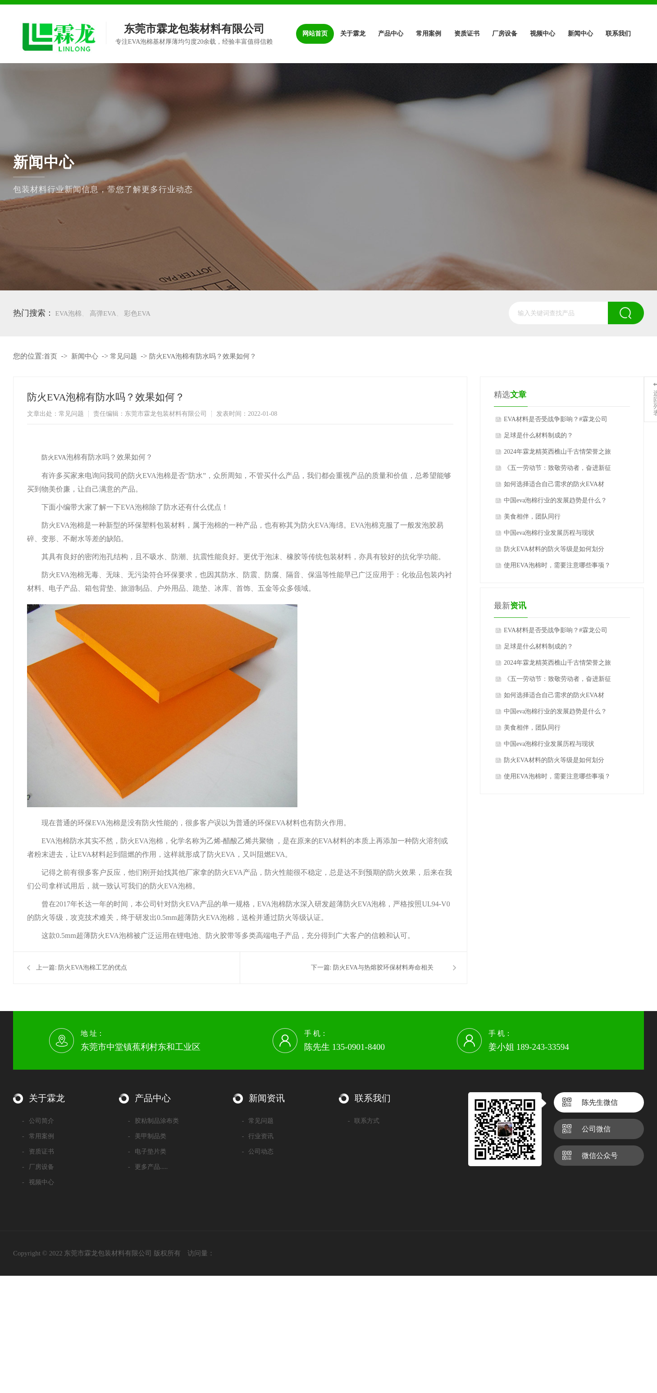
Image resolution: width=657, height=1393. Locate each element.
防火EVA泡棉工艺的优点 (92, 967)
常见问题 (123, 356)
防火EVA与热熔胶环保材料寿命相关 (383, 967)
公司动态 (258, 1151)
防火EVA (53, 457)
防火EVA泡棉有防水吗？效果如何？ (203, 356)
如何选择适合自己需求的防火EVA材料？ (554, 486)
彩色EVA (137, 313)
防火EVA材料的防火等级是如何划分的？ (554, 551)
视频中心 (38, 1182)
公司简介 (38, 1120)
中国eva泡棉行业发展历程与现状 (549, 532)
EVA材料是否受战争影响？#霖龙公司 (555, 419)
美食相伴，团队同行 (532, 516)
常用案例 (38, 1136)
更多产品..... (148, 1166)
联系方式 (364, 1120)
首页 (50, 356)
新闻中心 (84, 356)
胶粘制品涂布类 (153, 1120)
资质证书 (38, 1151)
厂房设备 (38, 1166)
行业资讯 (258, 1136)
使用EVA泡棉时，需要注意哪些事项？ (557, 565)
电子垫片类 (147, 1151)
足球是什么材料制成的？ (538, 435)
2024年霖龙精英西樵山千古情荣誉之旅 (557, 451)
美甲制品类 (147, 1136)
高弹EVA (103, 313)
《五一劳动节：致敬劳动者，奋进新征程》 (557, 470)
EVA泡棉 (68, 313)
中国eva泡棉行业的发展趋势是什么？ (555, 500)
